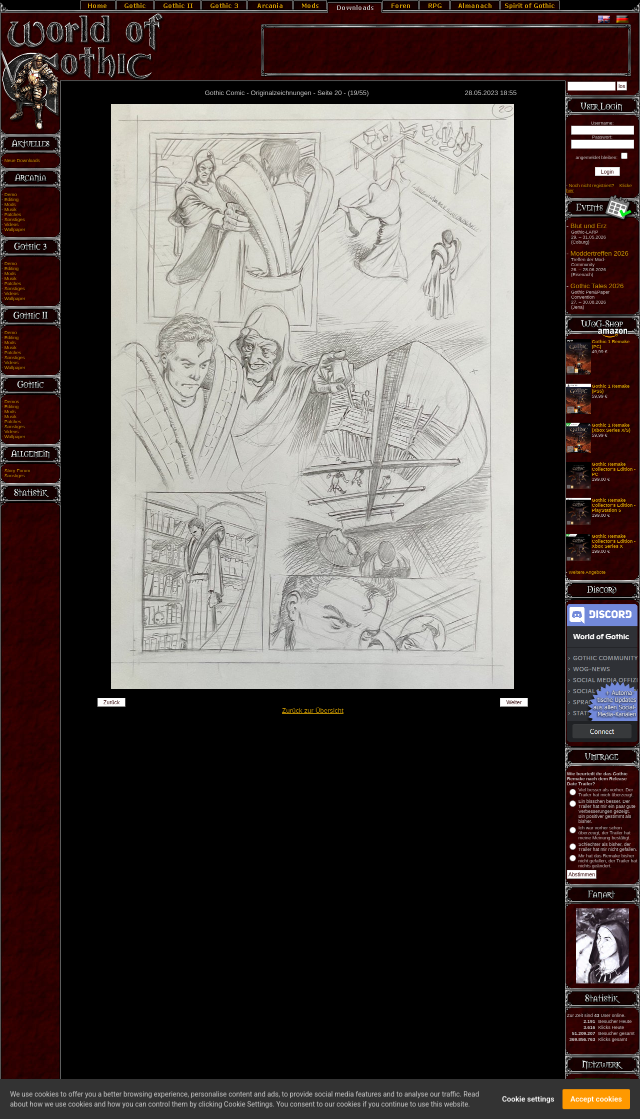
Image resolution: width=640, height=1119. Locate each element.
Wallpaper (15, 229)
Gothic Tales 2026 (597, 286)
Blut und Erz (588, 226)
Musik (10, 209)
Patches (13, 214)
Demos (12, 401)
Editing (11, 199)
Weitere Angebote (587, 572)
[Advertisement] (446, 50)
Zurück (112, 702)
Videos (11, 224)
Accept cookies (596, 1103)
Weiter (514, 702)
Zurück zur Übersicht (313, 710)
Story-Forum (17, 470)
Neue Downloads (22, 160)
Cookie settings (528, 1103)
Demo (10, 194)
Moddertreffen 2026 (599, 253)
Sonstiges (14, 219)
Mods (10, 204)
